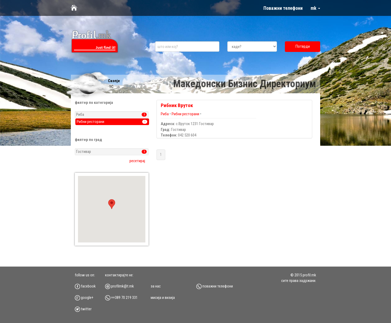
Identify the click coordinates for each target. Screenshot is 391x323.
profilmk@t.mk (119, 286)
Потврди (303, 46)
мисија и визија (163, 297)
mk (315, 8)
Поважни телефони (283, 8)
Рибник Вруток (177, 105)
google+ (84, 297)
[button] (111, 204)
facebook (85, 286)
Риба (165, 114)
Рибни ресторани (185, 114)
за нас (156, 286)
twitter (83, 309)
